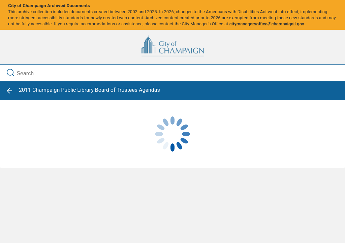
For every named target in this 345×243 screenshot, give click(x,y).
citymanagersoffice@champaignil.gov (266, 23)
